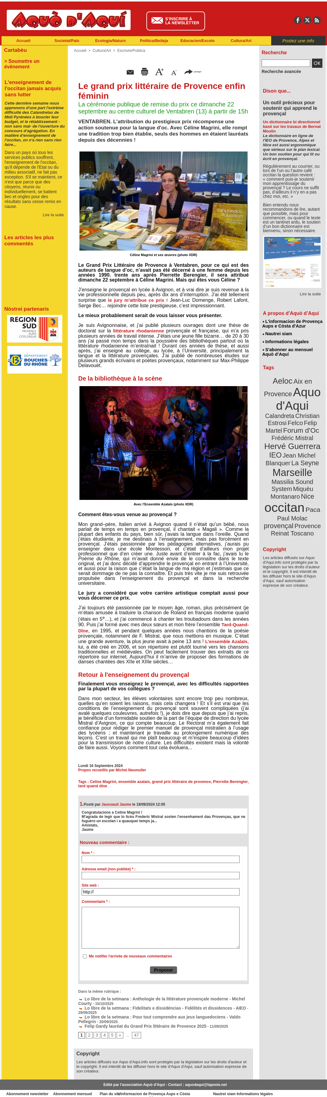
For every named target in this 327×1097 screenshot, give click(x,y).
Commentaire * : (96, 901)
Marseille (282, 454)
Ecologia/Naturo (110, 40)
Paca (310, 480)
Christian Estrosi (285, 409)
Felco (312, 409)
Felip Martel (283, 416)
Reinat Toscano (297, 498)
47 (135, 1029)
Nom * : (88, 853)
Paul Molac (279, 489)
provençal (306, 488)
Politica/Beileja (154, 40)
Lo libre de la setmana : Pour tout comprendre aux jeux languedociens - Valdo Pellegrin (157, 1011)
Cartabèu (14, 49)
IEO (277, 438)
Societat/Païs (67, 40)
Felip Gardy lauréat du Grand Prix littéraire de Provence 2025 (134, 1020)
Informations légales (285, 340)
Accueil (23, 40)
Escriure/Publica (129, 50)
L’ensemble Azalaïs (226, 641)
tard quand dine (92, 786)
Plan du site (136, 1088)
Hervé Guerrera (292, 431)
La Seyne (303, 445)
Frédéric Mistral (299, 423)
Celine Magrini (104, 782)
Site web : (90, 885)
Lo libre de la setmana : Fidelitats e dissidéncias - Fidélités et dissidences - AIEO (151, 1007)
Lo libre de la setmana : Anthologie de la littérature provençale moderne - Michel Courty (157, 998)
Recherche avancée (279, 71)
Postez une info (298, 40)
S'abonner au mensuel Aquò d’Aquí (287, 350)
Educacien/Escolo (197, 40)
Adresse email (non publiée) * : (108, 869)
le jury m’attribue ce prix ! (138, 300)
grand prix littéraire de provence (182, 782)
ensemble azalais (134, 782)
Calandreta (307, 402)
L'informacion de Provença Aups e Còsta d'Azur (292, 323)
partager (193, 71)
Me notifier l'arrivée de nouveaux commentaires (130, 956)
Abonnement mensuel (82, 1088)
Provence (283, 495)
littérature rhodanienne (138, 330)
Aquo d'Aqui (291, 394)
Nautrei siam (277, 333)
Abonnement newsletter (29, 1088)
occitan (285, 478)
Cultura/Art (241, 40)
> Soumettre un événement (31, 60)
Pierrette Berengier (231, 782)
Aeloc (283, 378)
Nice (306, 469)
